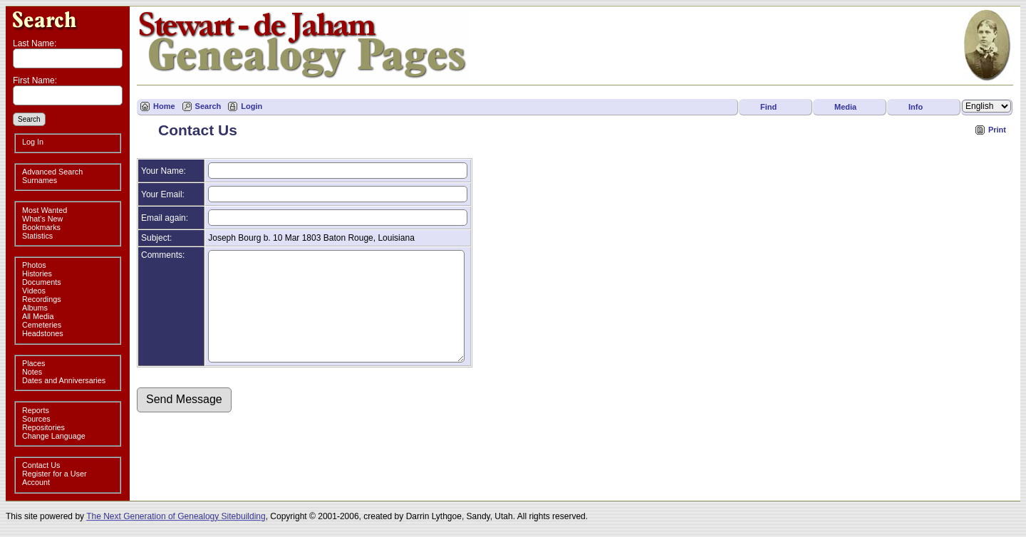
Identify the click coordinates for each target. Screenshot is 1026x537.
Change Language (54, 436)
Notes (32, 371)
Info (915, 107)
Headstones (42, 333)
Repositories (43, 427)
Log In (32, 141)
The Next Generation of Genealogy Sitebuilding (176, 516)
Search (208, 106)
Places (33, 363)
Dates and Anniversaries (63, 380)
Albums (35, 307)
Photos (34, 265)
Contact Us (41, 465)
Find (768, 107)
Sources (36, 419)
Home (164, 106)
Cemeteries (41, 324)
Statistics (37, 235)
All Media (37, 316)
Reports (35, 410)
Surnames (39, 180)
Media (845, 107)
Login (251, 106)
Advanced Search (52, 171)
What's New (42, 218)
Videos (34, 290)
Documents (41, 282)
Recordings (41, 299)
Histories (37, 273)
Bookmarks (41, 227)
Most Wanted (44, 210)
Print (997, 129)
